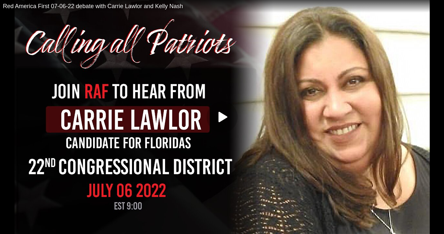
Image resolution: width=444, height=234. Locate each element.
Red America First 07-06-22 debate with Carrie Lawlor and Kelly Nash (93, 6)
